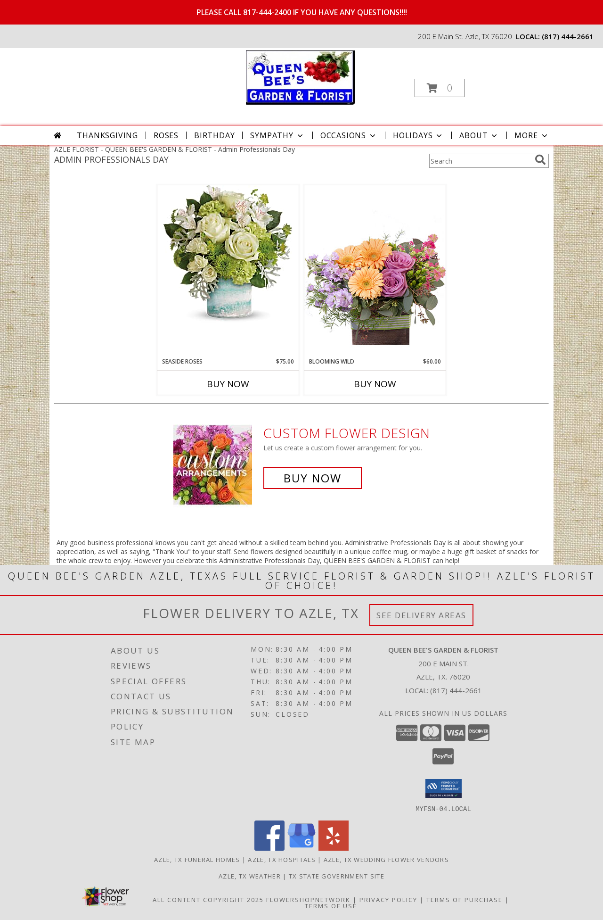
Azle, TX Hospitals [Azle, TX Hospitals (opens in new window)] (281, 859)
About (479, 135)
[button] (439, 88)
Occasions (348, 135)
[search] (540, 160)
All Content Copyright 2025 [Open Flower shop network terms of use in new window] (208, 899)
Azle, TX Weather (250, 875)
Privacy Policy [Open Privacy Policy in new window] (388, 899)
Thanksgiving (107, 135)
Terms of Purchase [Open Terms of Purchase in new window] (464, 899)
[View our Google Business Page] (301, 847)
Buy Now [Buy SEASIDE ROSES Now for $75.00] (228, 384)
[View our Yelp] (333, 847)
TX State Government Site (336, 875)
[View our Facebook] (269, 847)
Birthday (214, 135)
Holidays (418, 135)
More (531, 135)
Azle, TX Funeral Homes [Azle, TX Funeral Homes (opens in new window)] (197, 859)
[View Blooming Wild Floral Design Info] (375, 270)
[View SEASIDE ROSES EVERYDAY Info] (228, 256)
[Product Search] (480, 160)
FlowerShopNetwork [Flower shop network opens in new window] (308, 899)
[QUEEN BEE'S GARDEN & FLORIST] (301, 76)
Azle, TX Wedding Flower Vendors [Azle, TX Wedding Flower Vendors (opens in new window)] (386, 859)
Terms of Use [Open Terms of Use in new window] (331, 905)
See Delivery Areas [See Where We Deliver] (421, 615)
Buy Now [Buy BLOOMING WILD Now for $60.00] (375, 384)
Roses (166, 135)
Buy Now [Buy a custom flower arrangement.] (313, 478)
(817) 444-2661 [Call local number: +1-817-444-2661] (568, 36)
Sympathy (277, 135)
